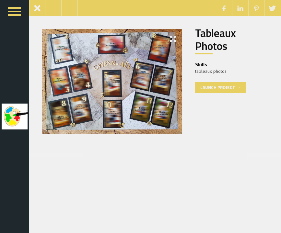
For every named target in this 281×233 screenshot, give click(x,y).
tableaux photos (211, 71)
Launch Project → (220, 87)
